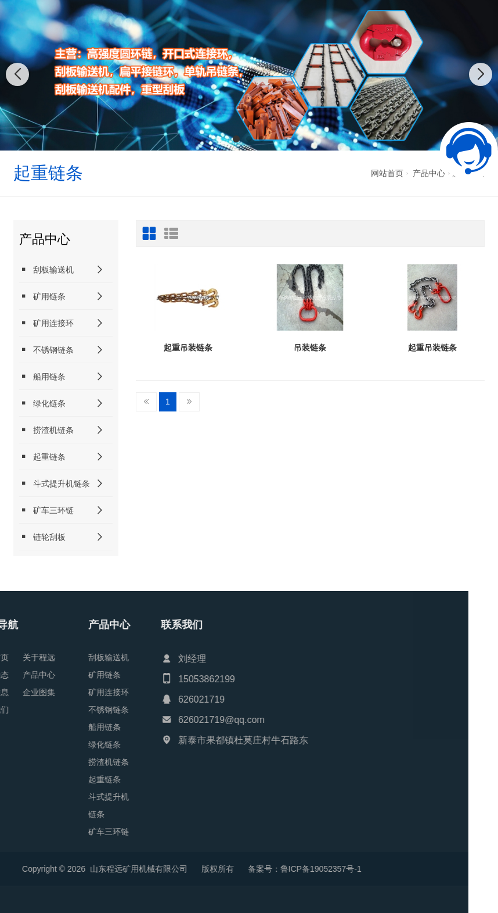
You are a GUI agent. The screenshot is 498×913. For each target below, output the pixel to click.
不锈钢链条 (46, 350)
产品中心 (429, 173)
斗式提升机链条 (54, 483)
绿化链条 (42, 403)
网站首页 (387, 173)
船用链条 (42, 376)
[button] (236, 138)
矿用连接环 (46, 323)
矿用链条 (42, 296)
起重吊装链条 (188, 347)
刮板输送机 (46, 269)
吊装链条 (310, 347)
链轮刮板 (42, 537)
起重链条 (42, 456)
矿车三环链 (46, 510)
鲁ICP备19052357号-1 (123, 868)
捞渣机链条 (46, 430)
